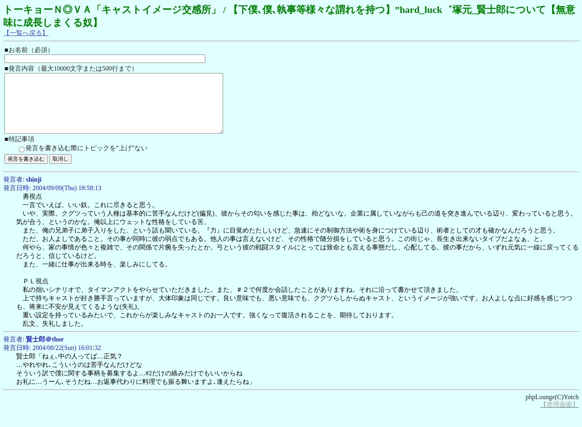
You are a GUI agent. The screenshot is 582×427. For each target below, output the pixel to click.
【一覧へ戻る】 (25, 32)
